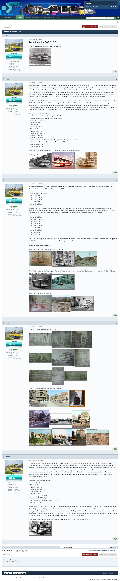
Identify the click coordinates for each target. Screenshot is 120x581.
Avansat (118, 18)
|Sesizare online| (54, 17)
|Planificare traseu (44, 17)
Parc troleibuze (31, 22)
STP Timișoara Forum (9, 22)
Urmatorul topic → (113, 550)
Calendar (35, 17)
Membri (28, 17)
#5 (116, 457)
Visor (8, 35)
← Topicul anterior (92, 550)
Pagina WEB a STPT (9, 17)
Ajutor (113, 6)
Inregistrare (96, 6)
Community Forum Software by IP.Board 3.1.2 (104, 577)
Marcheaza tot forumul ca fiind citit (34, 577)
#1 (116, 35)
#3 (116, 180)
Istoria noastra (21, 22)
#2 (116, 79)
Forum (20, 17)
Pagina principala (10, 577)
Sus (4, 577)
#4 (116, 323)
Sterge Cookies (20, 577)
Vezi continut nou (110, 22)
